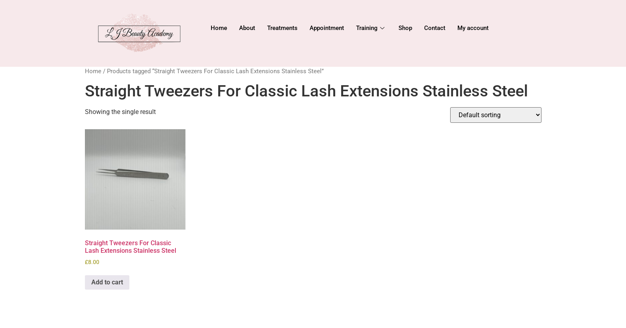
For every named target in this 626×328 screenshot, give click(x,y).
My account (473, 28)
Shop (405, 28)
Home (219, 28)
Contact (434, 28)
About (247, 28)
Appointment (327, 28)
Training (371, 28)
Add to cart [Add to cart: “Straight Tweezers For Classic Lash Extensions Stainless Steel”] (107, 282)
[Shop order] (495, 115)
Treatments (282, 28)
